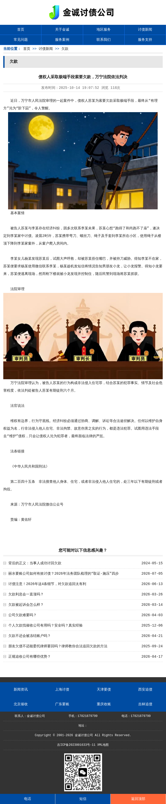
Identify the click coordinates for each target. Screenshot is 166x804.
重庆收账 (104, 704)
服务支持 (145, 40)
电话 (27, 799)
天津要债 (104, 690)
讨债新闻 (145, 30)
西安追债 (145, 690)
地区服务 (104, 30)
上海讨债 (62, 690)
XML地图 (103, 745)
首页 (20, 30)
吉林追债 (145, 704)
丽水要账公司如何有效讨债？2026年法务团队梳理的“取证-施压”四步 (63, 574)
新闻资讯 (21, 690)
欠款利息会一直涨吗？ (26, 594)
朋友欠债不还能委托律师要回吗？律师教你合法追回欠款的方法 (57, 646)
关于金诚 (62, 30)
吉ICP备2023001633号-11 (76, 745)
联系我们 (104, 40)
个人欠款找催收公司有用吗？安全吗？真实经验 (45, 626)
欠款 (64, 49)
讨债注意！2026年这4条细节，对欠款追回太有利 (47, 584)
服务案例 (62, 40)
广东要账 (62, 704)
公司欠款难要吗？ (22, 615)
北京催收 (21, 704)
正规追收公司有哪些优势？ (29, 657)
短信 (82, 799)
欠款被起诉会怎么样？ (26, 605)
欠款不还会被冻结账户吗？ (29, 636)
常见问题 (21, 40)
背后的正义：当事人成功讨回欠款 (34, 563)
